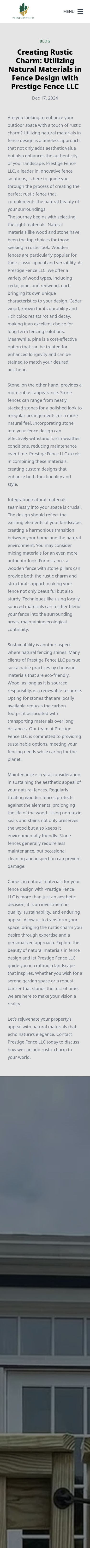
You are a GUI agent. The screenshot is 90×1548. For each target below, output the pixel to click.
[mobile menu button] (80, 11)
